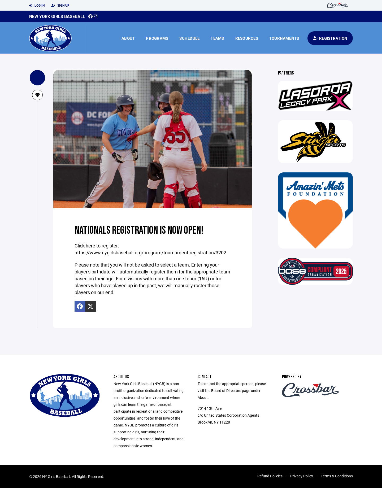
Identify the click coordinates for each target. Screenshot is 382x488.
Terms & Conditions (337, 475)
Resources (246, 38)
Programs (157, 38)
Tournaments (284, 38)
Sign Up (60, 5)
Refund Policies (270, 475)
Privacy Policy (301, 475)
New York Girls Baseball (57, 16)
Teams (217, 38)
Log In (37, 5)
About (128, 38)
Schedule (189, 38)
